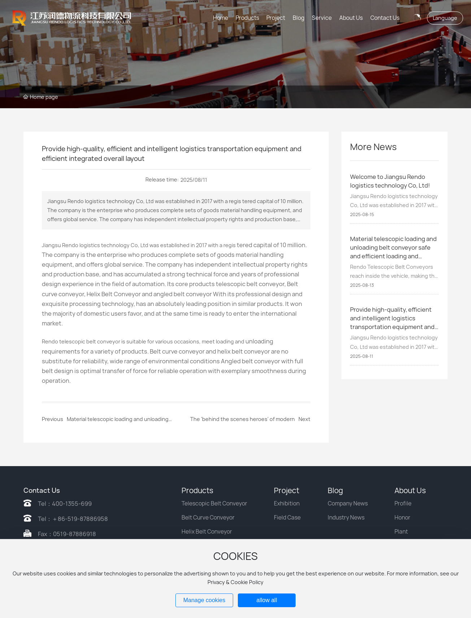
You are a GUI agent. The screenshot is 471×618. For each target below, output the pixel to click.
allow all (267, 600)
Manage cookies (204, 600)
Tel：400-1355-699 (65, 504)
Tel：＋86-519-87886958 (73, 519)
